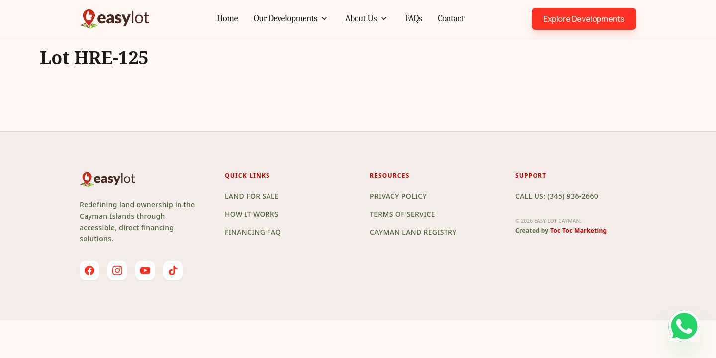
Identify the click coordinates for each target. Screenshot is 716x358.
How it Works (251, 214)
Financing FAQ (253, 232)
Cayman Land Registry (413, 232)
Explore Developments (584, 18)
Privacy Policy (398, 196)
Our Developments (291, 19)
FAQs (413, 18)
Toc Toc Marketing (578, 230)
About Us (367, 19)
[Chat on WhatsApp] (649, 326)
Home (227, 18)
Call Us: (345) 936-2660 (556, 196)
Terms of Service (402, 214)
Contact (451, 18)
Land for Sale (252, 196)
